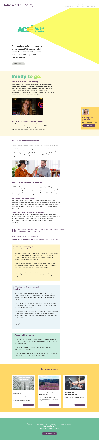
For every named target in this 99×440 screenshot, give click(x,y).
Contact (93, 4)
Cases (77, 6)
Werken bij (76, 4)
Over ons (70, 4)
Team (83, 6)
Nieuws (88, 4)
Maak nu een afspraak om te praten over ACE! (25, 236)
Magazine (83, 4)
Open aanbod (91, 6)
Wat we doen (69, 6)
